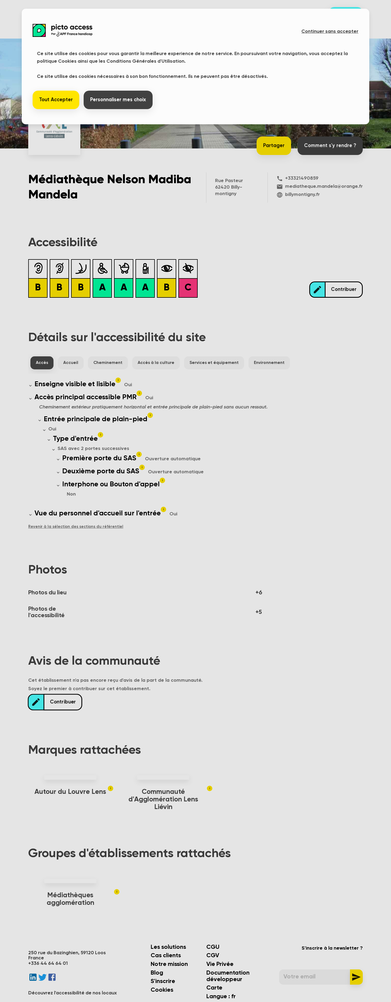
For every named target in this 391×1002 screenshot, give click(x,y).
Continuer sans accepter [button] (329, 31)
